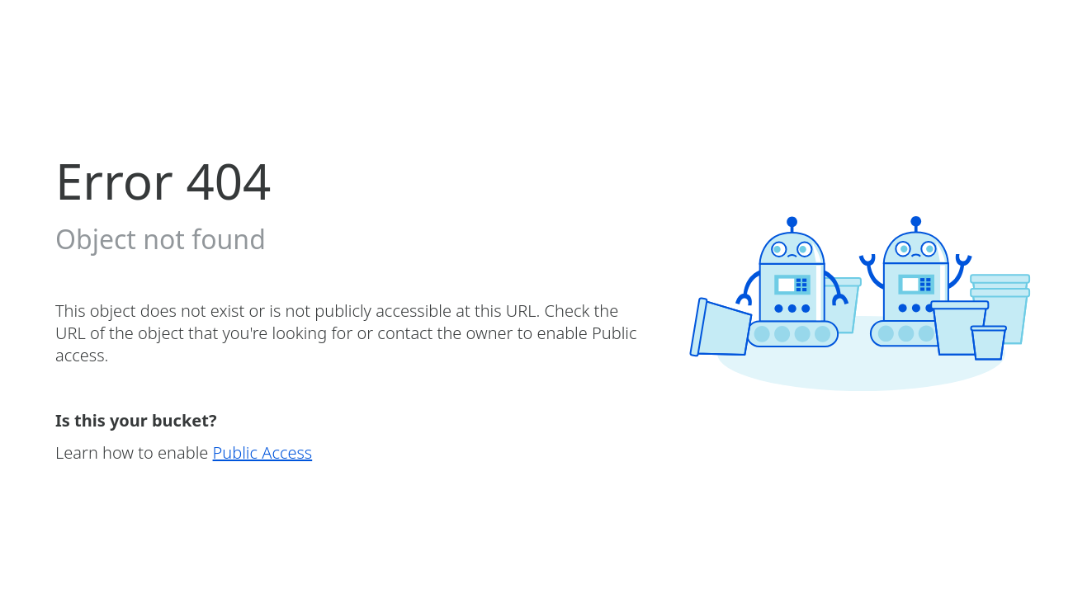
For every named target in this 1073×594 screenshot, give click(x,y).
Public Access (263, 452)
